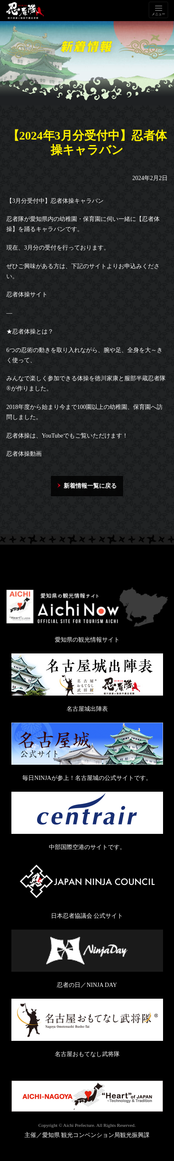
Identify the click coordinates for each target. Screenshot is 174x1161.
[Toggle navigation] (158, 10)
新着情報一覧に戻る (90, 486)
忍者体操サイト (27, 294)
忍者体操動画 (24, 454)
